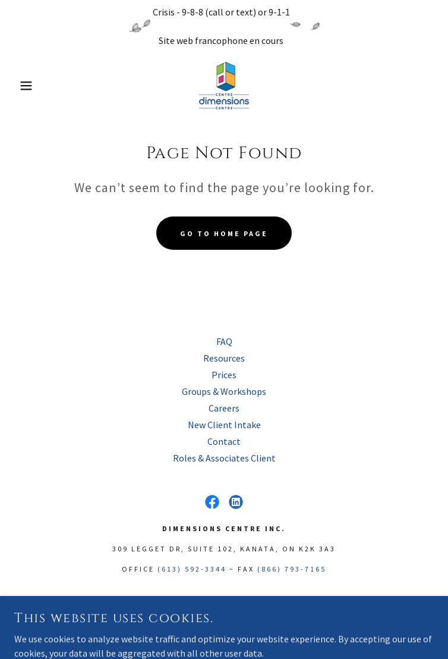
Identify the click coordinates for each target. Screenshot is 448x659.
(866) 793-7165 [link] (291, 568)
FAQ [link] (224, 341)
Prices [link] (224, 375)
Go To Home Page (224, 233)
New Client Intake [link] (224, 425)
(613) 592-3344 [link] (191, 568)
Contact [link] (224, 441)
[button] (28, 86)
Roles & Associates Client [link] (224, 458)
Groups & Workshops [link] (224, 391)
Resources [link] (224, 358)
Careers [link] (224, 408)
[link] (223, 85)
